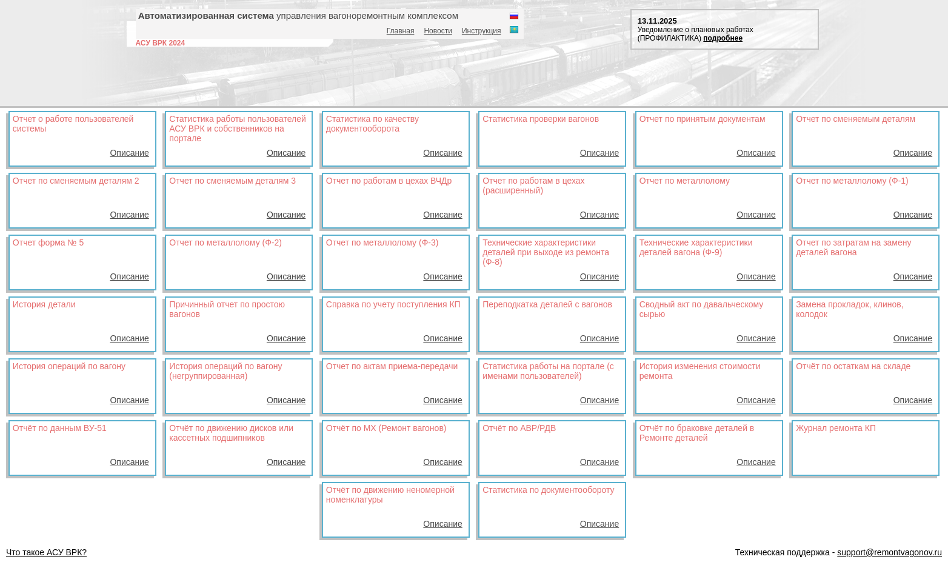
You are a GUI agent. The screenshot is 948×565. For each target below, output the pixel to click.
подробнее (723, 38)
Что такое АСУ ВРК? (46, 552)
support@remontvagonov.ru (889, 552)
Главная (401, 31)
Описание (129, 153)
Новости (438, 31)
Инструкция (481, 31)
